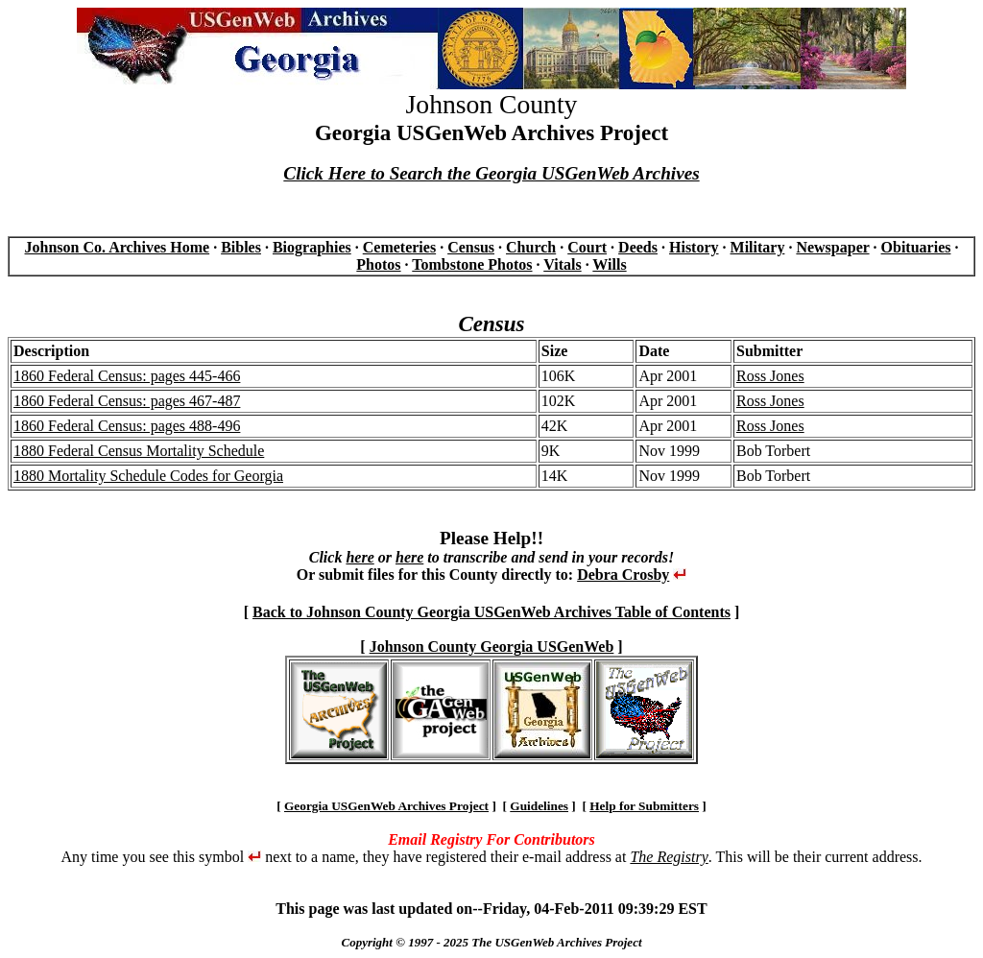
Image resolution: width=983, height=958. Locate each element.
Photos (378, 264)
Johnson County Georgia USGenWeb (492, 646)
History (694, 247)
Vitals (562, 264)
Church (531, 247)
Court (587, 247)
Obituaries (916, 247)
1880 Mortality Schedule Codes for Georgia (148, 475)
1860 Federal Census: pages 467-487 (126, 401)
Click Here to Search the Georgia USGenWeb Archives (491, 173)
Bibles (241, 247)
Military (758, 247)
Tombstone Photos (472, 264)
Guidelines (539, 806)
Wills (609, 264)
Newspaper (832, 247)
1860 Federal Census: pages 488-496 (126, 426)
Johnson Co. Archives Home (117, 247)
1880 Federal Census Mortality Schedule (138, 451)
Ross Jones (770, 376)
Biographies (312, 247)
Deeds (638, 247)
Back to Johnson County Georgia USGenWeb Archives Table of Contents (491, 612)
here (359, 557)
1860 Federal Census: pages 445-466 (126, 376)
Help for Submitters (644, 806)
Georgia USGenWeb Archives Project (386, 806)
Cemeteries (399, 247)
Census (470, 247)
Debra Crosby (623, 574)
